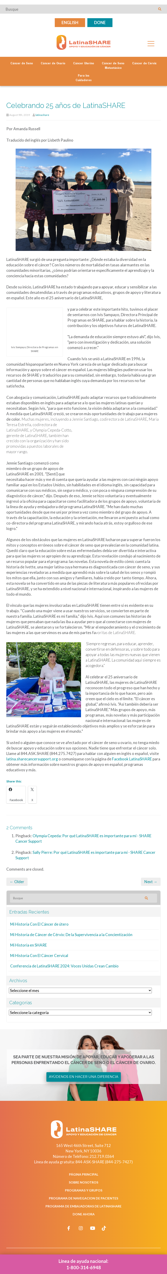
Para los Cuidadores (84, 78)
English (70, 22)
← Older (17, 881)
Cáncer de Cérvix (144, 63)
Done (100, 22)
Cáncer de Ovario (53, 63)
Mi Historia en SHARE (28, 945)
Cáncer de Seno (21, 63)
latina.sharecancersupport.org (32, 759)
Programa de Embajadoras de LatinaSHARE (83, 1206)
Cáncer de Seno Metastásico (113, 66)
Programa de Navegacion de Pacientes (83, 1198)
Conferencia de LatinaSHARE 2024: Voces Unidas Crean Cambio (64, 966)
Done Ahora (84, 1214)
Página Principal (83, 1174)
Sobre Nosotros (83, 1182)
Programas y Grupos (83, 1190)
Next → (150, 881)
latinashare (42, 115)
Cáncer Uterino (83, 63)
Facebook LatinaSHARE (132, 759)
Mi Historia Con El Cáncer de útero (39, 924)
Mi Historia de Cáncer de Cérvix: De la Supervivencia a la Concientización (71, 934)
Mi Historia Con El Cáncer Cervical (39, 955)
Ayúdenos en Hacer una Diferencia (83, 1077)
